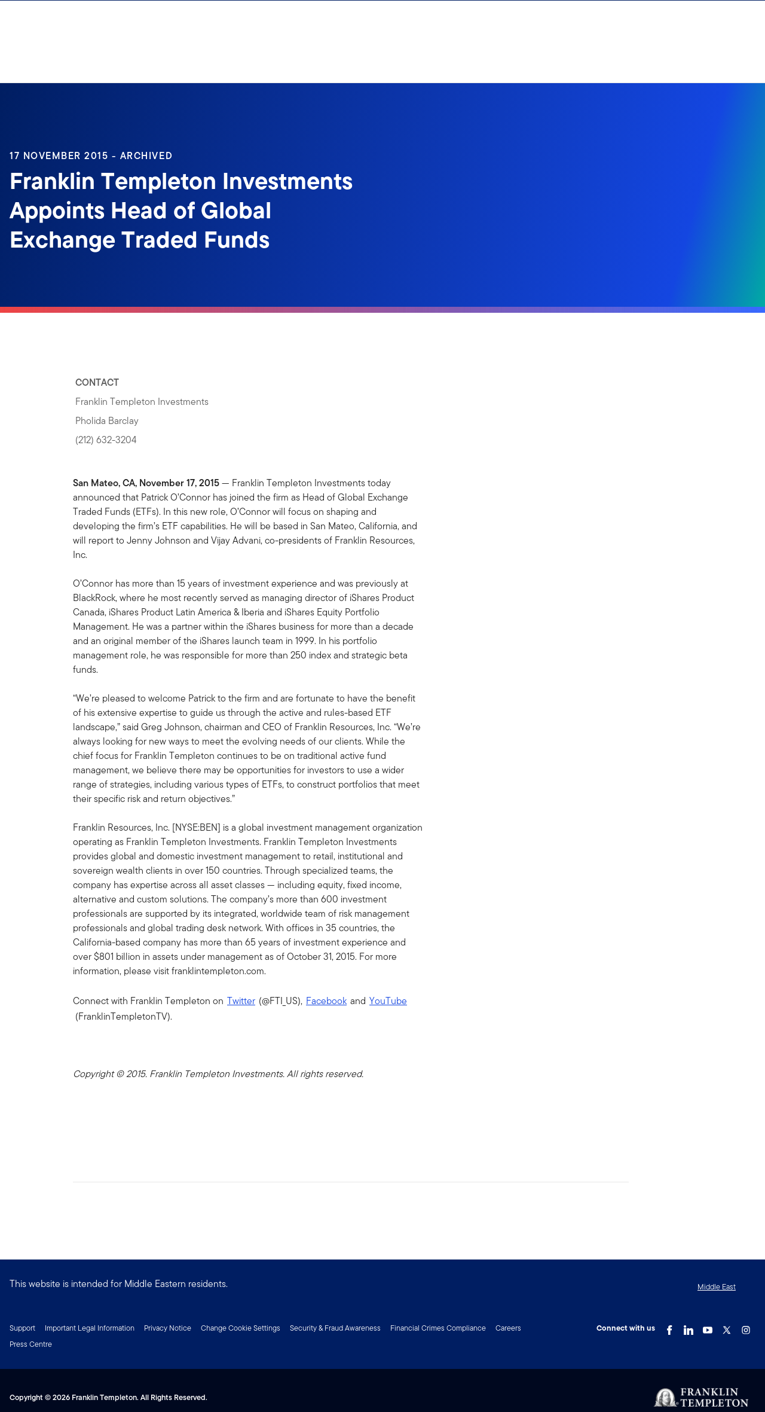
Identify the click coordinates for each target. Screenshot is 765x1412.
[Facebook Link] (669, 1327)
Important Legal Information (89, 1328)
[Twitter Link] (726, 1327)
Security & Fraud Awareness (335, 1328)
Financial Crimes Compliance (438, 1328)
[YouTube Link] (707, 1327)
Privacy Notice (167, 1328)
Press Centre (31, 1344)
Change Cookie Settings (240, 1328)
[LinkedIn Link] (688, 1327)
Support (22, 1328)
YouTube (388, 1001)
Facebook (326, 1001)
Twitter (241, 1001)
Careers (508, 1328)
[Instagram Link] (745, 1327)
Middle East (716, 1286)
